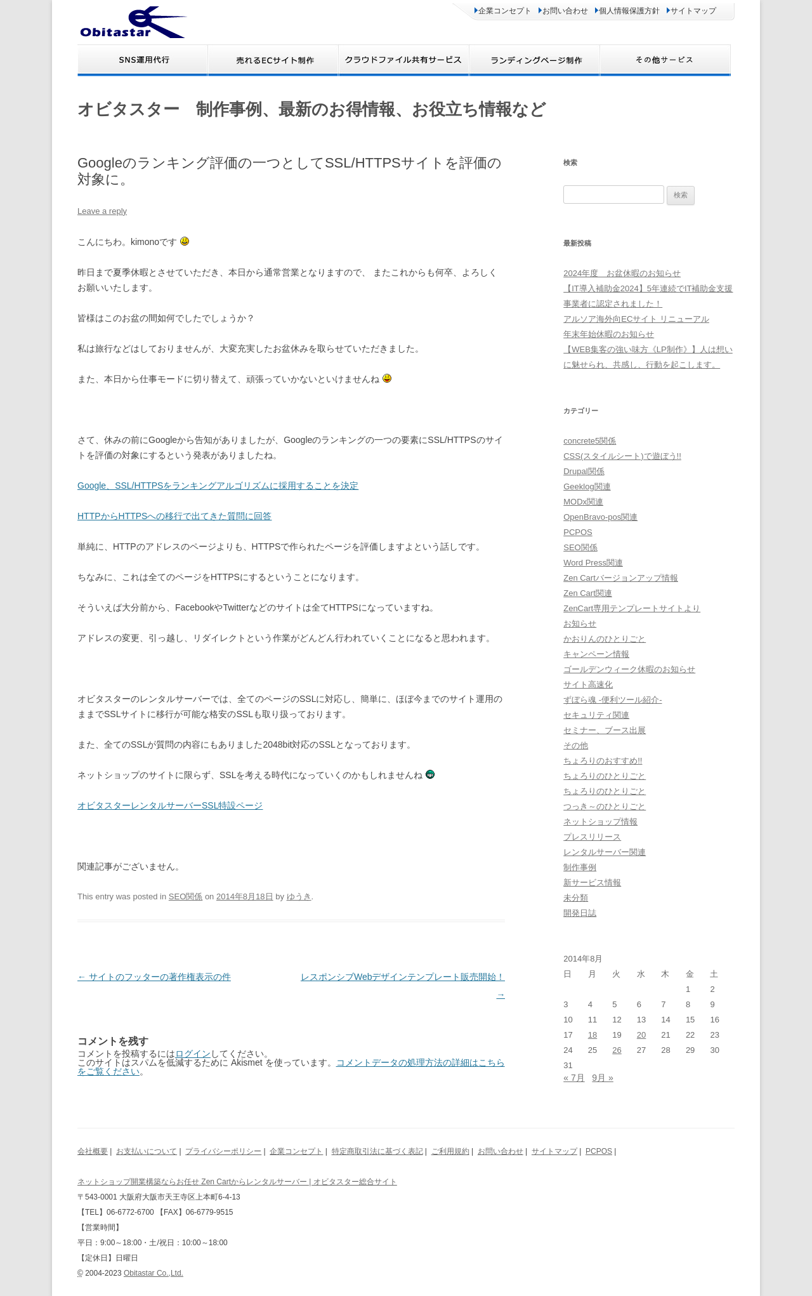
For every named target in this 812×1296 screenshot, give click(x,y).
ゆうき (299, 896)
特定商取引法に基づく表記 (377, 1151)
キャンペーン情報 (596, 654)
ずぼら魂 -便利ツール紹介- (612, 699)
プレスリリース (592, 837)
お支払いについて (146, 1151)
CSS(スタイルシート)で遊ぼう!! (622, 456)
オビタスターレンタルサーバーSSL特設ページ (170, 805)
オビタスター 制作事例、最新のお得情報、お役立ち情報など (311, 109)
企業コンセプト (503, 10)
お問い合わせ (563, 10)
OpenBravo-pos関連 (600, 517)
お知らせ (579, 623)
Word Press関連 (593, 562)
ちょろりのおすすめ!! (602, 760)
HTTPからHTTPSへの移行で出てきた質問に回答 (174, 516)
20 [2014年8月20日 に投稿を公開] (641, 1035)
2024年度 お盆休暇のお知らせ (622, 273)
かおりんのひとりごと (604, 639)
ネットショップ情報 (600, 821)
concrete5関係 (589, 441)
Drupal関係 (583, 471)
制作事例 (579, 867)
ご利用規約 (450, 1151)
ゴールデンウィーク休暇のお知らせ (629, 669)
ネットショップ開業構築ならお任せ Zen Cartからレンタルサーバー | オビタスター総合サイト (237, 1181)
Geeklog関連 (586, 486)
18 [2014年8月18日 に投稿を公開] (592, 1035)
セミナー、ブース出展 (604, 730)
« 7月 (573, 1078)
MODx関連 (583, 501)
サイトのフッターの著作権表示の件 (154, 977)
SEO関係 (185, 896)
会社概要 (92, 1151)
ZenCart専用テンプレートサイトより (631, 608)
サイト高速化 (588, 684)
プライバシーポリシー (223, 1151)
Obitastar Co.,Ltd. (153, 1273)
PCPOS (578, 532)
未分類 (575, 898)
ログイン (193, 1053)
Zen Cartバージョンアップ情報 (620, 578)
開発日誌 (579, 913)
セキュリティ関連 (596, 715)
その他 (575, 745)
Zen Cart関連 (587, 593)
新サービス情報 (592, 882)
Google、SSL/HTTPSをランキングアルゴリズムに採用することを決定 (217, 485)
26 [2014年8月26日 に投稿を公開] (616, 1050)
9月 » (602, 1078)
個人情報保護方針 (627, 10)
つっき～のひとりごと (604, 806)
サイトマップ (691, 10)
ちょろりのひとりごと (604, 776)
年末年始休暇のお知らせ (608, 334)
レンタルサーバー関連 (604, 852)
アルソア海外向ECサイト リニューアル (636, 319)
